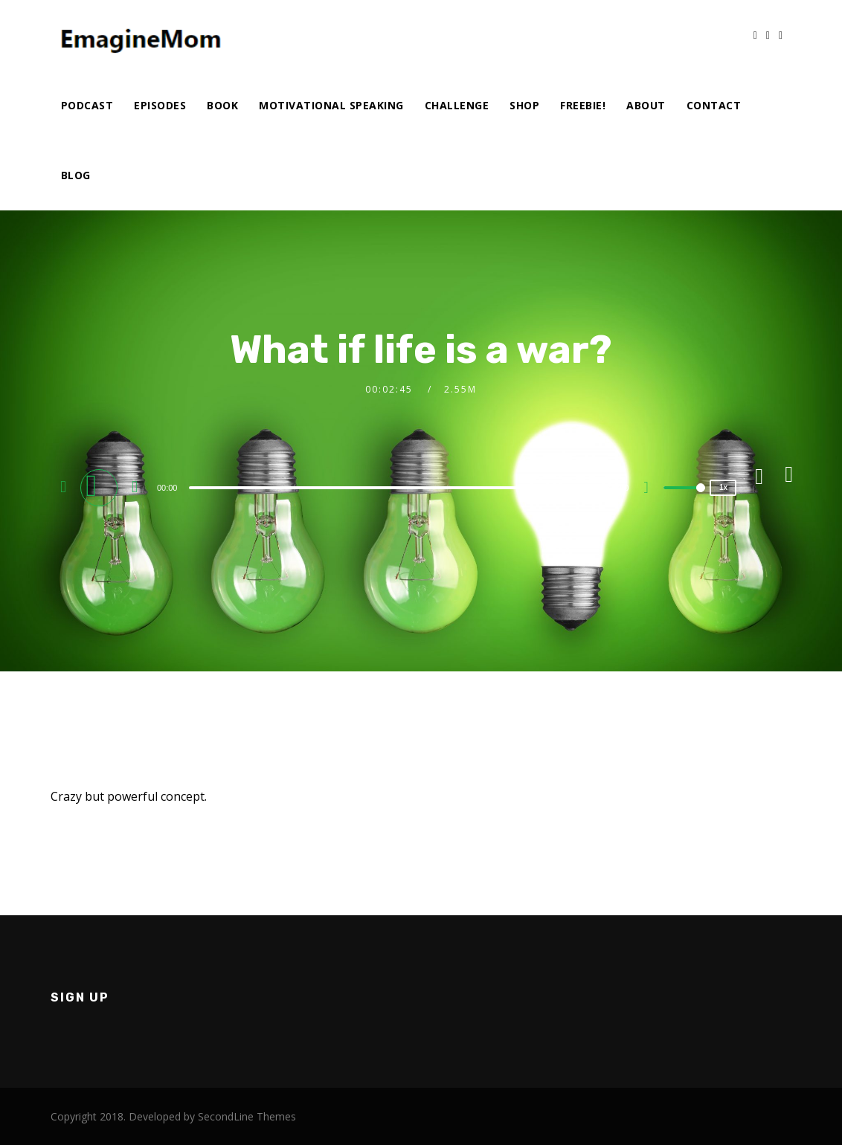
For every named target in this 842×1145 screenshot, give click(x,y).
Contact (714, 105)
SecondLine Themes (247, 1116)
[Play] (101, 487)
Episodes (160, 105)
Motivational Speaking (331, 105)
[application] (396, 487)
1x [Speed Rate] (723, 487)
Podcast (87, 105)
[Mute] (651, 489)
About (646, 105)
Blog (76, 175)
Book (222, 105)
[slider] (393, 487)
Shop (524, 105)
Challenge (457, 105)
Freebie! (582, 105)
